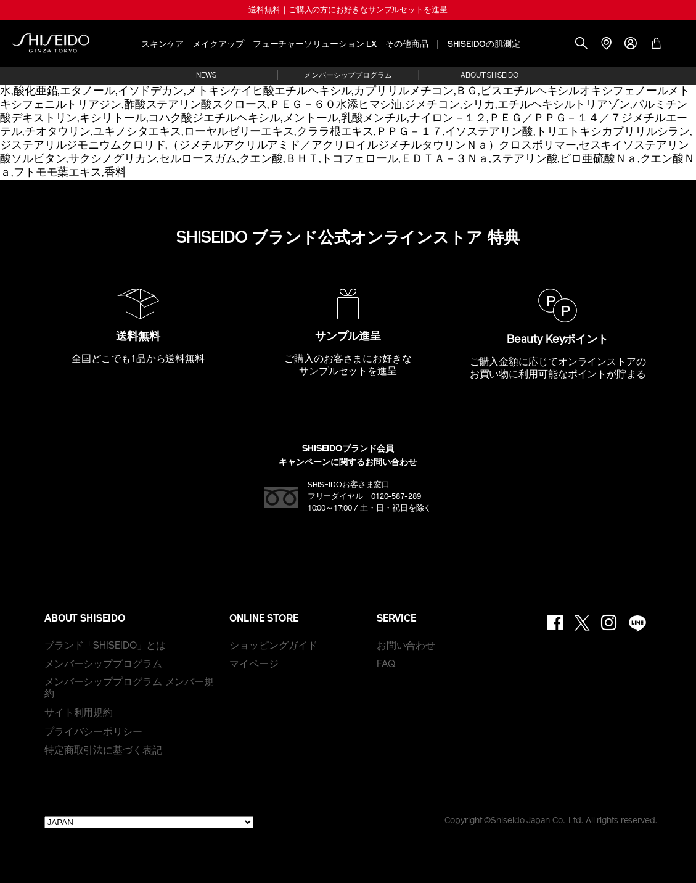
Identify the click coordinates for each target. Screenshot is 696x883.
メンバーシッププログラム (348, 76)
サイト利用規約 (78, 713)
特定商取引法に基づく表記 (103, 751)
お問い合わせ (406, 646)
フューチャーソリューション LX (315, 44)
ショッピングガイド (273, 646)
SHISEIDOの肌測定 (484, 44)
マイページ (254, 665)
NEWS (206, 76)
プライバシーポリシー (93, 732)
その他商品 (406, 44)
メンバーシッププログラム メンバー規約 (129, 689)
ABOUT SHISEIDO (489, 76)
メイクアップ (218, 44)
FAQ (386, 665)
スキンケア (162, 44)
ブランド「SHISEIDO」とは (105, 646)
